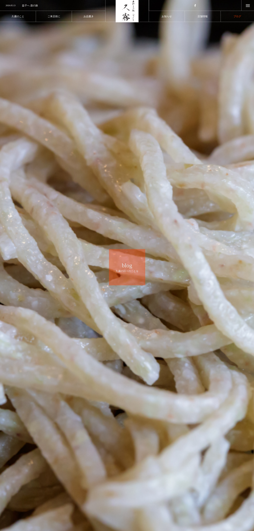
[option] (52, 5)
